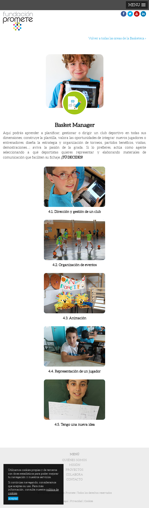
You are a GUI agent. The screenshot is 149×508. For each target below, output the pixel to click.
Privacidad (76, 501)
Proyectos (74, 469)
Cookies (88, 501)
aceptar (13, 498)
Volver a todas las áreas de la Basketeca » (117, 38)
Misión (74, 465)
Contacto (74, 479)
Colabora (74, 474)
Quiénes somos (74, 460)
